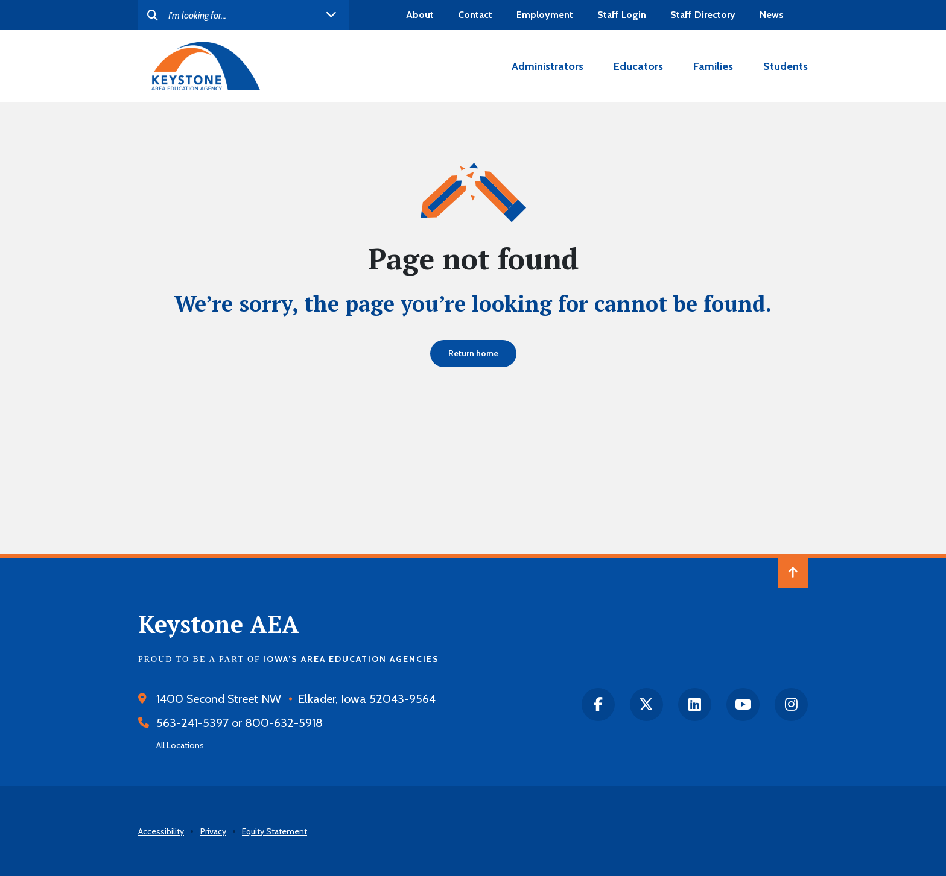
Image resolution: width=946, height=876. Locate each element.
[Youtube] (743, 704)
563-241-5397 (192, 723)
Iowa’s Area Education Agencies (351, 659)
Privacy (213, 831)
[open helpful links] (331, 15)
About (420, 14)
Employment (544, 14)
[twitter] (646, 704)
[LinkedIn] (694, 704)
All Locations (180, 745)
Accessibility (161, 831)
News (772, 14)
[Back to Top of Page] (793, 573)
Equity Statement (274, 831)
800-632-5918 (284, 723)
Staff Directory (702, 14)
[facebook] (598, 704)
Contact (475, 14)
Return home (473, 353)
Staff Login (621, 14)
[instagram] (791, 704)
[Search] (243, 15)
